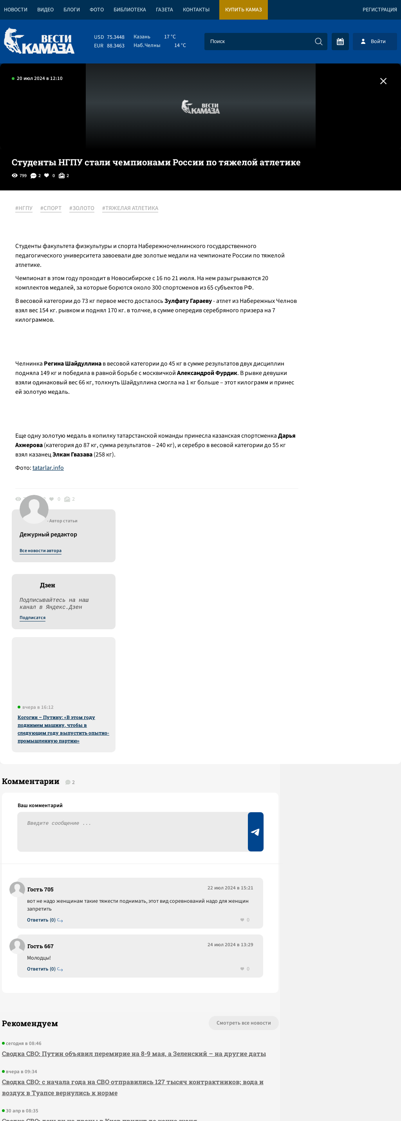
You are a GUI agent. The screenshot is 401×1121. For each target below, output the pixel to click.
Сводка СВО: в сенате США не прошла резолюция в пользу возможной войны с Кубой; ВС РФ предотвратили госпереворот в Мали (112, 940)
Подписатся (306, 284)
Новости (15, 10)
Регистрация (380, 10)
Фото (97, 10)
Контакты (196, 10)
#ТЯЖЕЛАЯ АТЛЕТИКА (135, 209)
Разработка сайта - (371, 1098)
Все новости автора (314, 217)
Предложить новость (323, 698)
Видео (45, 10)
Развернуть (201, 1068)
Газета (164, 10)
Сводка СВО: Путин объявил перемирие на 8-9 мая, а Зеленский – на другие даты (110, 834)
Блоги (71, 10)
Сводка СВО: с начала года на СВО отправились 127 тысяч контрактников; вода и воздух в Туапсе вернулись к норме (96, 873)
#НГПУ (28, 209)
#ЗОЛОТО (86, 209)
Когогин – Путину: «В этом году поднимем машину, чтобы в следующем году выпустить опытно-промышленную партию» (337, 395)
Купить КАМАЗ (243, 10)
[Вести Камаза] (39, 41)
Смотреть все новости (190, 798)
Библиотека (130, 10)
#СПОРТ (55, 209)
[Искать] (318, 41)
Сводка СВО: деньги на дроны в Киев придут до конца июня (97, 907)
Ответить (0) (43, 694)
